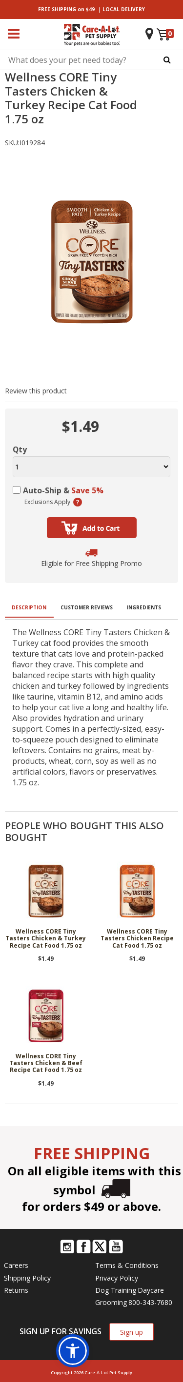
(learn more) (77, 502)
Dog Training (115, 1290)
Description (29, 607)
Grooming (111, 1302)
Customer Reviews (87, 607)
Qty (20, 449)
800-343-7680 (150, 1302)
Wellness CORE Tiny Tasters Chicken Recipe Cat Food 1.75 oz (137, 939)
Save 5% (87, 490)
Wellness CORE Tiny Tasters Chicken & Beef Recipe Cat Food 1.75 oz (45, 1063)
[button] (73, 1351)
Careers (16, 1265)
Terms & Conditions (127, 1265)
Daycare (151, 1290)
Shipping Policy (27, 1278)
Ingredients (144, 607)
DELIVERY (123, 9)
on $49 (66, 9)
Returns (16, 1290)
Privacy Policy (116, 1278)
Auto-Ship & (63, 490)
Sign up (131, 1332)
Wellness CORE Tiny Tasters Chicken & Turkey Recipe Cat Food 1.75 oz (45, 939)
